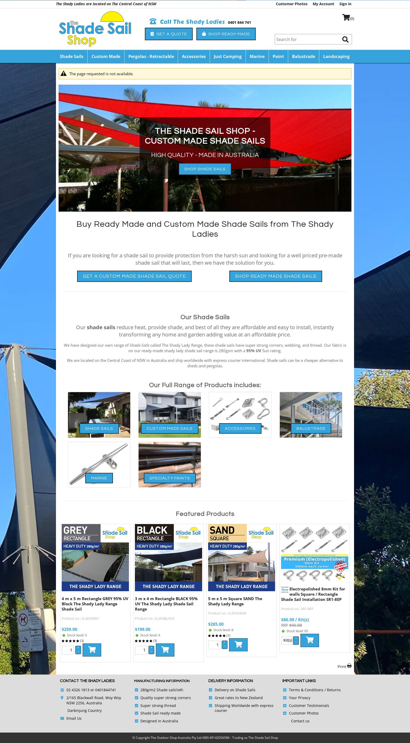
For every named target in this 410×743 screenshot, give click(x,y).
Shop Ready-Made (226, 34)
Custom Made (106, 56)
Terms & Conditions (306, 689)
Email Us (74, 718)
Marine (257, 56)
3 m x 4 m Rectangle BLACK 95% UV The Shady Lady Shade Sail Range (166, 604)
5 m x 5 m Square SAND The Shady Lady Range (235, 601)
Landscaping (336, 56)
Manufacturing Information (162, 681)
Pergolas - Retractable (151, 56)
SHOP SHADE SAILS (205, 169)
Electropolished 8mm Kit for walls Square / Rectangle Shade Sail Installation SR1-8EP (313, 594)
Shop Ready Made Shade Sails (275, 276)
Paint (278, 56)
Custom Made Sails (170, 428)
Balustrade (303, 56)
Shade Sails (71, 56)
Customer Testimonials (309, 705)
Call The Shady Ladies (187, 22)
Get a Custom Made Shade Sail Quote (134, 276)
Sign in (345, 3)
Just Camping (228, 56)
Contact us (300, 720)
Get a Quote (169, 34)
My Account (323, 3)
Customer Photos (292, 3)
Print (342, 666)
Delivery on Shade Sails (235, 689)
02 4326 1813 (77, 689)
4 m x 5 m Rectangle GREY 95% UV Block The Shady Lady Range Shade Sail (95, 604)
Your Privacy (299, 697)
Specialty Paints (170, 478)
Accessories (194, 56)
